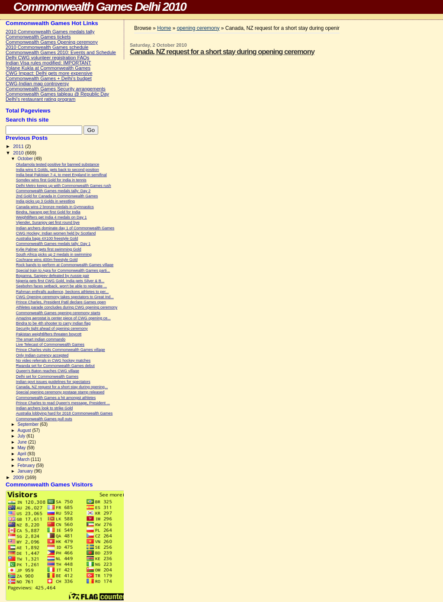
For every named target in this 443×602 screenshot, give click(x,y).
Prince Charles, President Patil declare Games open (61, 302)
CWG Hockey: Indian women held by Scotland (56, 233)
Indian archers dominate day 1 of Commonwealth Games (65, 228)
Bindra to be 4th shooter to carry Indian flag (53, 323)
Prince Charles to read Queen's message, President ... (63, 403)
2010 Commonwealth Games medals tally (50, 31)
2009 (19, 477)
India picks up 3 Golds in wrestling (45, 201)
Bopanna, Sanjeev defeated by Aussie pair (53, 276)
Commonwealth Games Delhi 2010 (99, 6)
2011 (19, 146)
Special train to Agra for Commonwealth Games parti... (63, 270)
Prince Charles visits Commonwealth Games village (60, 350)
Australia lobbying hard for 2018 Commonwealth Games (64, 413)
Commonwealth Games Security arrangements (56, 88)
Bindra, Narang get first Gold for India (48, 212)
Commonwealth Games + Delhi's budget (49, 78)
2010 (19, 152)
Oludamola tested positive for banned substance (58, 164)
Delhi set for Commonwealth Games (47, 376)
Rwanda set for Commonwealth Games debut (55, 366)
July (21, 436)
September (28, 424)
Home (164, 28)
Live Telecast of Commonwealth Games (50, 344)
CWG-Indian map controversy (37, 83)
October (25, 158)
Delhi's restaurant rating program (40, 99)
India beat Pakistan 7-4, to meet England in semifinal (61, 175)
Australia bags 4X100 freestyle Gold (47, 238)
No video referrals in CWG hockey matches (53, 360)
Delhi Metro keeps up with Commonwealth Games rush (63, 185)
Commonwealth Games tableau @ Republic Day (57, 94)
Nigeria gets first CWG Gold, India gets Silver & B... (60, 281)
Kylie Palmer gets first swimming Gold (48, 249)
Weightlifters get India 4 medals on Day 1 (51, 217)
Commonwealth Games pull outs (44, 419)
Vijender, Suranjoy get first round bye (48, 222)
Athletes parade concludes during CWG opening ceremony (67, 307)
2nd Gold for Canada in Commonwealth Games (57, 196)
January (25, 471)
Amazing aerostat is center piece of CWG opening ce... (63, 318)
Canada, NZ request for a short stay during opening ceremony (222, 51)
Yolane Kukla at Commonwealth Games (48, 68)
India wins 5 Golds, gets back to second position (57, 169)
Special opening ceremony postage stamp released (60, 392)
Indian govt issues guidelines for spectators (53, 382)
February (26, 465)
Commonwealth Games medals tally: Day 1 (53, 243)
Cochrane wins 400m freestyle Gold (47, 260)
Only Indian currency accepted (42, 355)
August (24, 430)
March (24, 459)
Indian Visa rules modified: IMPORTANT (48, 62)
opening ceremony (198, 28)
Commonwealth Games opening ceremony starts (58, 313)
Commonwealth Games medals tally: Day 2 (53, 191)
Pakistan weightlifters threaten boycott (49, 334)
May (22, 447)
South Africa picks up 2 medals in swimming (54, 254)
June (22, 442)
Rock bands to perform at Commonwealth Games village (65, 265)
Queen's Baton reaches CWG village (47, 371)
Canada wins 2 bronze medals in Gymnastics (55, 207)
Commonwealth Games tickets (38, 36)
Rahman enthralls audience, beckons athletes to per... (62, 292)
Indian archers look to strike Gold (44, 408)
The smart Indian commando (41, 339)
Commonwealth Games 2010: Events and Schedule (61, 52)
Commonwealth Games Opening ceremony (52, 42)
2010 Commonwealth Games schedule (47, 47)
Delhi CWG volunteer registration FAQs (47, 57)
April (22, 453)
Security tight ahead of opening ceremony (52, 328)
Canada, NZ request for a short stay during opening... (62, 387)
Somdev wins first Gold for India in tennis (51, 180)
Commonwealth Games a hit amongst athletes (56, 398)
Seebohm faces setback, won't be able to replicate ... (61, 286)
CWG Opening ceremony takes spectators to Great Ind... (65, 297)
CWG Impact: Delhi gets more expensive (49, 73)
